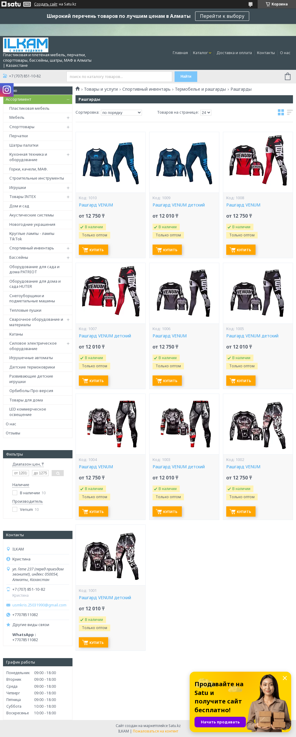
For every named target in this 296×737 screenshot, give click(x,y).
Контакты (266, 52)
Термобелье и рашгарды (200, 89)
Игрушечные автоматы (31, 357)
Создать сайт (45, 4)
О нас (285, 52)
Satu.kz (175, 725)
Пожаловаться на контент (155, 731)
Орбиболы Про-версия (31, 390)
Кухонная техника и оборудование (28, 156)
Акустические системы (31, 215)
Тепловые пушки (25, 310)
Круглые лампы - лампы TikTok (31, 236)
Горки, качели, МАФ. (28, 169)
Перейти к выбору (222, 16)
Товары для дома (26, 400)
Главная (180, 52)
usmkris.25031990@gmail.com (39, 605)
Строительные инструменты (36, 178)
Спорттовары (21, 126)
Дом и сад (19, 206)
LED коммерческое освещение (27, 411)
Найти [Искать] (186, 76)
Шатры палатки (23, 145)
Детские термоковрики (32, 367)
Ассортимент (18, 99)
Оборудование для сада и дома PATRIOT (34, 269)
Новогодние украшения (32, 224)
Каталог (200, 52)
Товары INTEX (22, 196)
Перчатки (18, 135)
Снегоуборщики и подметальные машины (32, 298)
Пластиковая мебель (29, 108)
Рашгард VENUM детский (179, 205)
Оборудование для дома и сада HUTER (35, 283)
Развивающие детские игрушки (31, 378)
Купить (96, 250)
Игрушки (17, 187)
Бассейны (18, 257)
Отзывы (13, 433)
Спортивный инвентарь (31, 248)
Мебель (16, 117)
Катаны (16, 334)
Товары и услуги (101, 89)
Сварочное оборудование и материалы (36, 322)
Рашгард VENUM (96, 205)
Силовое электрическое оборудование (33, 345)
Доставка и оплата (234, 52)
